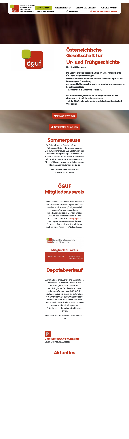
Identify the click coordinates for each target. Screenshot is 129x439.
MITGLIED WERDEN (45, 12)
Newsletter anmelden (64, 127)
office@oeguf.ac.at (75, 219)
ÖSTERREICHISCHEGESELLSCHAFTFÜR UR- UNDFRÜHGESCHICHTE (22, 8)
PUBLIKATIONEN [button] (108, 8)
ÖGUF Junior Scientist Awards (103, 12)
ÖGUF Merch (72, 12)
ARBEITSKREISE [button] (62, 8)
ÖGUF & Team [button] (43, 8)
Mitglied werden (64, 115)
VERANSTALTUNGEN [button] (85, 8)
